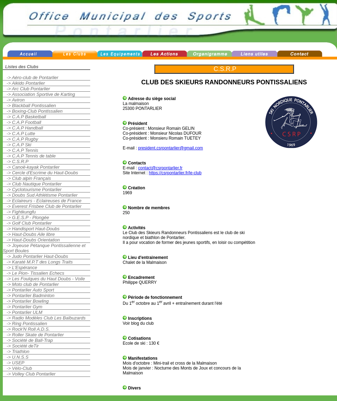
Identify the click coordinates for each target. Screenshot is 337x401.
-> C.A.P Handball (23, 128)
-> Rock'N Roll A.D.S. (26, 329)
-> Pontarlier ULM (22, 312)
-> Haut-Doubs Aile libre (29, 234)
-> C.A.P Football (22, 122)
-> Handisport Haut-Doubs (31, 228)
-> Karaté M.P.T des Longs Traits (38, 262)
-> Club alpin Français (27, 178)
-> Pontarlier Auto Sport (28, 290)
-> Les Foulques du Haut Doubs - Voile (44, 278)
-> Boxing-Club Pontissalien (33, 111)
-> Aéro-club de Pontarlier (30, 77)
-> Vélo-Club (17, 368)
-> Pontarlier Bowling (26, 301)
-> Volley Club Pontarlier (29, 374)
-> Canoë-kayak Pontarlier (31, 167)
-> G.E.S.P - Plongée (26, 217)
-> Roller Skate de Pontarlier (33, 334)
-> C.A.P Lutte (19, 133)
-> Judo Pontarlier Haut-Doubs (35, 256)
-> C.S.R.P (15, 161)
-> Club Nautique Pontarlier (32, 184)
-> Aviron (14, 100)
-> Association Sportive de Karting (39, 94)
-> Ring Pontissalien (25, 323)
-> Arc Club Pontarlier (26, 88)
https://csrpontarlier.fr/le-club (175, 172)
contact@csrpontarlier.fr (160, 168)
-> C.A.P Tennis (20, 150)
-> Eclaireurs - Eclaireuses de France (42, 200)
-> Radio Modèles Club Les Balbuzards (44, 318)
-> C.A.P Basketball (24, 116)
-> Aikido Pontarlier (24, 83)
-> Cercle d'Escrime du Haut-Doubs (40, 172)
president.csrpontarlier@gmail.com (170, 148)
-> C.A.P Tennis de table (29, 156)
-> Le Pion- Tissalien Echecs (33, 273)
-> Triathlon (16, 351)
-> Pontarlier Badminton (29, 295)
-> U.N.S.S (15, 357)
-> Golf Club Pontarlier (27, 223)
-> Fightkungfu (19, 211)
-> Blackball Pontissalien (29, 105)
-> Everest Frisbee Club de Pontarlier (42, 206)
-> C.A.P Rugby (20, 139)
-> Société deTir (21, 346)
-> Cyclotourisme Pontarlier (32, 189)
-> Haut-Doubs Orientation (31, 239)
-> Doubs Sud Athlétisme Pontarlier (40, 195)
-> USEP (13, 362)
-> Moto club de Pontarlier (31, 284)
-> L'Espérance (20, 267)
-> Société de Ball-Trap (28, 340)
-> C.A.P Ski (17, 144)
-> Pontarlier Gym (22, 306)
